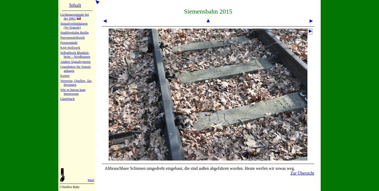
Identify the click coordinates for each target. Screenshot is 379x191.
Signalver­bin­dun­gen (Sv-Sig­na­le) (73, 25)
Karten (64, 76)
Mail (91, 180)
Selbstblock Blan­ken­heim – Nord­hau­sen (75, 55)
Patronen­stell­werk (72, 37)
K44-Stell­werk (70, 48)
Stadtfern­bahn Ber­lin (74, 32)
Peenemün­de (68, 43)
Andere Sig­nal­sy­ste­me (75, 62)
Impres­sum (71, 94)
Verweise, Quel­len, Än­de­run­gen (76, 83)
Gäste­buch (67, 99)
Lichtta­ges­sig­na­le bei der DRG (74, 16)
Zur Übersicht (302, 173)
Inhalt (75, 5)
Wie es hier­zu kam (72, 90)
